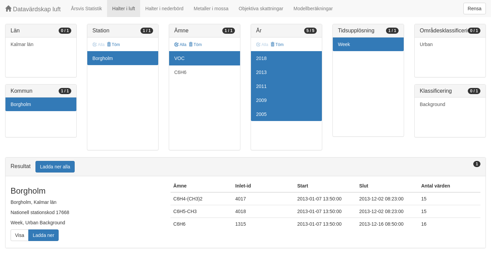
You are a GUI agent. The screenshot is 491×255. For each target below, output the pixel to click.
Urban (426, 44)
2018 (261, 58)
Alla (181, 44)
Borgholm (21, 104)
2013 (261, 72)
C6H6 (180, 72)
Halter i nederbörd (164, 8)
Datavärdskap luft (33, 9)
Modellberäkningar (313, 8)
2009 (261, 100)
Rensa (474, 8)
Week (344, 44)
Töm (113, 44)
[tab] (245, 167)
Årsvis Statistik (86, 8)
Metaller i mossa (211, 8)
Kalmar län (22, 44)
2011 (261, 86)
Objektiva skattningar (261, 8)
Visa (19, 235)
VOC (179, 58)
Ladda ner (43, 235)
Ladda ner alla (55, 166)
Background (432, 104)
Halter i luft (123, 8)
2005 (261, 114)
